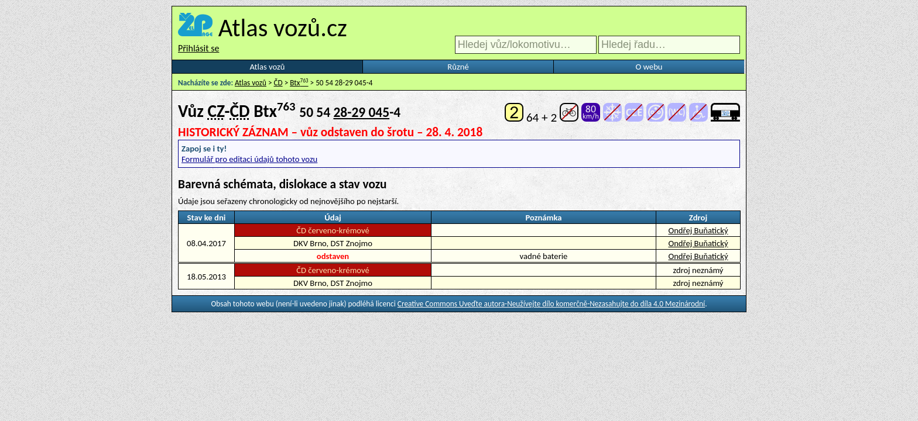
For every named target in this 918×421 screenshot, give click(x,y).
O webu (648, 66)
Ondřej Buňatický (698, 230)
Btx (299, 83)
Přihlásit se (198, 48)
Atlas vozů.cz (282, 27)
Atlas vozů (267, 66)
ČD (278, 83)
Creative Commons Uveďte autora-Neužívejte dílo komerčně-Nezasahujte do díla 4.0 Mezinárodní (551, 304)
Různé (457, 66)
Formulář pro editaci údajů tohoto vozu (249, 159)
